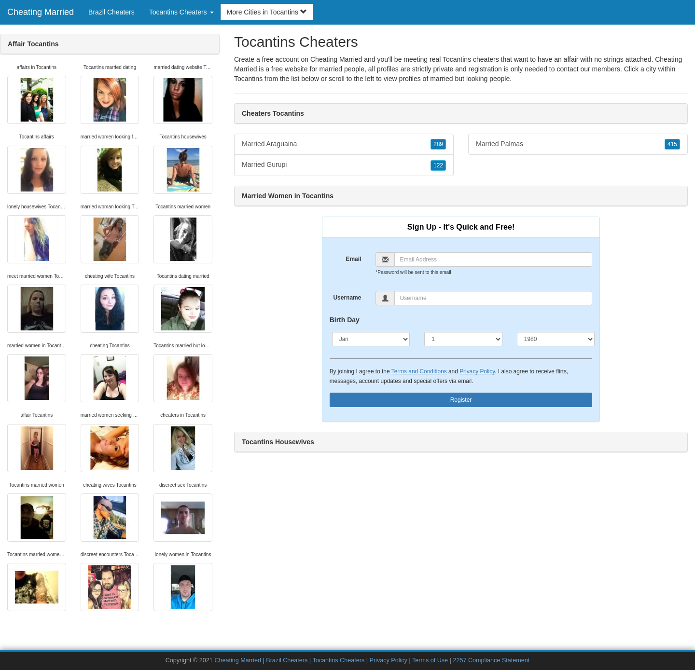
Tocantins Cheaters (338, 660)
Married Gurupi (344, 165)
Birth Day (345, 320)
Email (353, 259)
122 (438, 165)
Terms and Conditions (419, 371)
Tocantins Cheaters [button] (181, 12)
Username (347, 297)
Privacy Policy (477, 371)
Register (461, 400)
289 (438, 144)
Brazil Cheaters (111, 12)
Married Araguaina (344, 144)
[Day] (463, 339)
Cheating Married (40, 12)
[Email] (493, 259)
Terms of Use (430, 660)
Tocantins (248, 78)
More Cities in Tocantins (267, 12)
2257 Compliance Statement (491, 660)
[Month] (371, 339)
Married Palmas (578, 144)
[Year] (556, 339)
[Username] (493, 298)
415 (672, 144)
